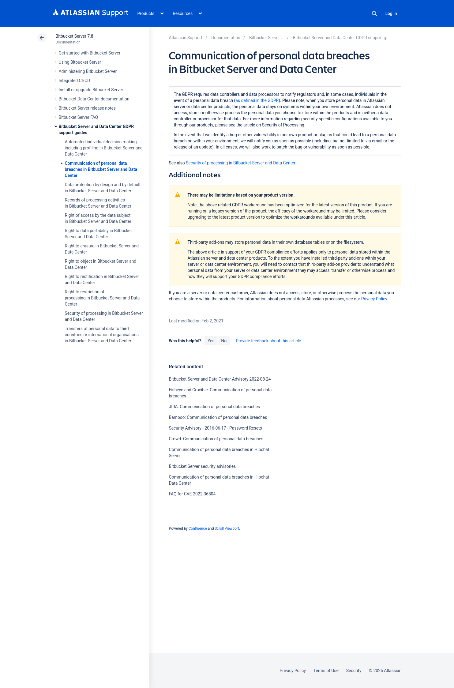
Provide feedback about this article (268, 340)
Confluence (198, 528)
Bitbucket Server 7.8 (74, 36)
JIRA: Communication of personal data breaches (214, 406)
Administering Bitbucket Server (88, 71)
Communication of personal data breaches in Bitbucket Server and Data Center (101, 169)
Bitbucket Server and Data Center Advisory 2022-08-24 (220, 379)
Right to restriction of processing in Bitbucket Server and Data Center (102, 297)
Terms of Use (326, 670)
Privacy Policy (374, 298)
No (224, 340)
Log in (391, 13)
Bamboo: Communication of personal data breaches (218, 417)
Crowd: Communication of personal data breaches (216, 438)
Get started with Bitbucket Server (90, 53)
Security (354, 670)
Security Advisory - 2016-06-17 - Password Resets (215, 428)
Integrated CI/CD (74, 80)
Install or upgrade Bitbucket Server (91, 89)
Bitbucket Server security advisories (202, 466)
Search (374, 13)
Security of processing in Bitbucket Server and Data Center (240, 162)
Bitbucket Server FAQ (78, 117)
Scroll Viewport (227, 528)
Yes (211, 340)
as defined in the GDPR (257, 100)
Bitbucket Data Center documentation (94, 98)
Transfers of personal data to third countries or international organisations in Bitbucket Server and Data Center (102, 334)
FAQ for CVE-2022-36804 (192, 493)
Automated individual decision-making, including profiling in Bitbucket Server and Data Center (104, 147)
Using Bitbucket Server (80, 62)
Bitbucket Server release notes (87, 108)
